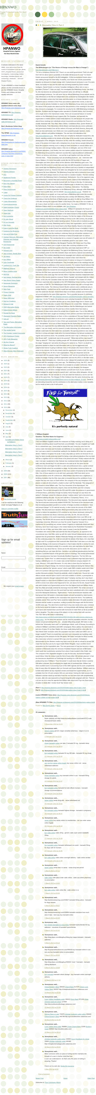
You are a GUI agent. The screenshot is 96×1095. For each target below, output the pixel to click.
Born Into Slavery (9, 183)
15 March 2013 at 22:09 (53, 1007)
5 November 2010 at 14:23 (54, 724)
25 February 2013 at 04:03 (53, 793)
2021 (6, 374)
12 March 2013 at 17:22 (53, 980)
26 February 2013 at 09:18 (53, 826)
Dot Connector (8, 216)
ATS (4, 174)
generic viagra (49, 731)
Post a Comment (44, 1074)
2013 (6, 397)
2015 (6, 390)
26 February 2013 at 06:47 (53, 813)
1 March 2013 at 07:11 (52, 871)
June (7, 430)
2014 (6, 394)
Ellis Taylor (7, 225)
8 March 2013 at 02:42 (52, 930)
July (7, 427)
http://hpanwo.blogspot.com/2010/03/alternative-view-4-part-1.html (63, 687)
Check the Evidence (10, 198)
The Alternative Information (12, 327)
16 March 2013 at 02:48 (53, 1020)
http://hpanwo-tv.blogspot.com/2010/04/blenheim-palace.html (73, 702)
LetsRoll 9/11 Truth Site (11, 265)
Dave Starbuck (8, 210)
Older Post (91, 1078)
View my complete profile (9, 508)
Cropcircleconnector (10, 204)
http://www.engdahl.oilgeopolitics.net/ (48, 439)
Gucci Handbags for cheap (80, 1039)
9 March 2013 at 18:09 (52, 968)
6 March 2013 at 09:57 (52, 905)
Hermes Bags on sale (52, 1014)
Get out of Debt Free (10, 234)
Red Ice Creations (9, 301)
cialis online (48, 877)
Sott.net (6, 319)
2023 (6, 367)
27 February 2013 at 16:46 (53, 851)
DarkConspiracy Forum (11, 207)
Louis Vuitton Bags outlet (53, 1026)
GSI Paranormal (8, 244)
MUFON (6, 274)
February (8, 463)
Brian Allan (7, 186)
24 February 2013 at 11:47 (53, 781)
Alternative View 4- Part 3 (13, 452)
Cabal (5, 192)
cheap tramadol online (52, 743)
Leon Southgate (8, 262)
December (9, 410)
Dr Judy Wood (8, 219)
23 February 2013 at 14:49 (53, 769)
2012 (6, 401)
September (9, 420)
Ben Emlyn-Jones (10, 499)
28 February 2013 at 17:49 (53, 861)
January (8, 466)
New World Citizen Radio (11, 280)
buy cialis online (50, 833)
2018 (6, 384)
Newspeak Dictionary (10, 283)
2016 (6, 387)
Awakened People (9, 177)
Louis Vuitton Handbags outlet (55, 999)
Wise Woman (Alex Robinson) (13, 351)
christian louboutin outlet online (75, 1014)
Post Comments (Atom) (53, 1082)
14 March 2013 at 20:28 (53, 992)
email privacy (19, 586)
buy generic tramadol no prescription (57, 925)
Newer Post (39, 1078)
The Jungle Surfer (9, 330)
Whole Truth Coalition (10, 348)
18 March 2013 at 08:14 (53, 1032)
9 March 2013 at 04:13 (52, 943)
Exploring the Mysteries (11, 231)
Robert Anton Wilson (10, 310)
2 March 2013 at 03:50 (52, 893)
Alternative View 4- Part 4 (13, 448)
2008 (6, 474)
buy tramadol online (51, 753)
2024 (6, 364)
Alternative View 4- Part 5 (13, 445)
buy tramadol (49, 974)
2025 (6, 360)
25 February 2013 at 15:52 (53, 803)
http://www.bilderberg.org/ (44, 136)
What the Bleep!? (9, 345)
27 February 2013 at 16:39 (53, 838)
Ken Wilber (7, 259)
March (7, 459)
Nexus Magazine (9, 286)
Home (65, 1078)
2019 (6, 380)
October (8, 417)
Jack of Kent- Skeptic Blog (12, 253)
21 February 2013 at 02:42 (53, 756)
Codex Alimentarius (9, 201)
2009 (6, 471)
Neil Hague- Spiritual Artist (12, 277)
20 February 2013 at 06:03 (53, 746)
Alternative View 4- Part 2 (13, 455)
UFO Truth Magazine (10, 339)
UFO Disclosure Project (11, 336)
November (9, 413)
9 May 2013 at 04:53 (51, 1069)
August (8, 423)
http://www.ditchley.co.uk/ (72, 192)
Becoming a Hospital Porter (12, 180)
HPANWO (8, 7)
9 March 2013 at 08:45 (52, 955)
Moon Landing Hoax (10, 271)
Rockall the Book (9, 313)
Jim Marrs (6, 256)
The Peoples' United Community (14, 333)
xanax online (49, 800)
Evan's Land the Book (10, 228)
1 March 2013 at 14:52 (52, 883)
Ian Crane (6, 247)
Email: (3, 567)
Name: (3, 553)
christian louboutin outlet (57, 1041)
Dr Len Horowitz (8, 222)
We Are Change (8, 342)
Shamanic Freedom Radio (12, 316)
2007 (6, 477)
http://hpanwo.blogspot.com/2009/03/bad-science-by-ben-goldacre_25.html (61, 379)
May (7, 433)
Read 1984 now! (8, 298)
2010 (6, 407)
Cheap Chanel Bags (74, 1026)
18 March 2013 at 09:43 (53, 1047)
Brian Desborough (9, 189)
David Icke (7, 213)
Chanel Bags (69, 987)
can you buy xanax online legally (55, 763)
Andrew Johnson (9, 171)
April (7, 437)
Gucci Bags (74, 999)
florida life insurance (67, 1066)
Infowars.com (7, 250)
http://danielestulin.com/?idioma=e (47, 70)
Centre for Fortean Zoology (12, 195)
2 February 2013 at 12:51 (53, 736)
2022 (6, 370)
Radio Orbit (7, 295)
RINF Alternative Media (11, 307)
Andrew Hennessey (10, 168)
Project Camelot (8, 292)
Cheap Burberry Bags (52, 987)
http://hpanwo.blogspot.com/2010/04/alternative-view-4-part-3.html (63, 690)
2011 (6, 404)
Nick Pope (6, 289)
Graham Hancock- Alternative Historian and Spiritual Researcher (13, 239)
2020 (6, 377)
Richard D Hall (8, 304)
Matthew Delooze (9, 268)
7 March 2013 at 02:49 (52, 918)
